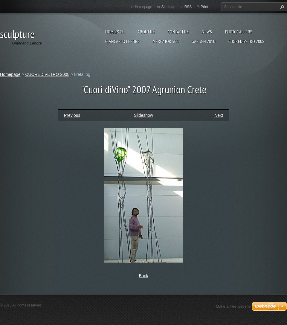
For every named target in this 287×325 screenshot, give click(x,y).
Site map (168, 7)
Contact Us (178, 32)
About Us (146, 32)
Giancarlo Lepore (122, 41)
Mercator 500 (165, 41)
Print (204, 7)
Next (218, 115)
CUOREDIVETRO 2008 (246, 41)
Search (281, 6)
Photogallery (238, 32)
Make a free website (233, 306)
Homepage (114, 32)
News (207, 32)
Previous (72, 115)
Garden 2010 (203, 41)
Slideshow (143, 115)
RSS (188, 7)
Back (143, 275)
